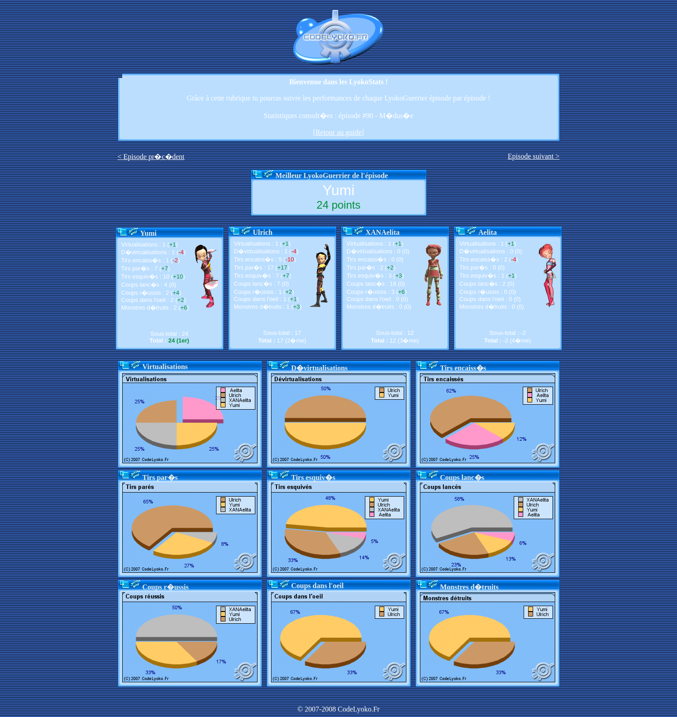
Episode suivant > (534, 156)
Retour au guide (338, 132)
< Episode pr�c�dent (151, 156)
